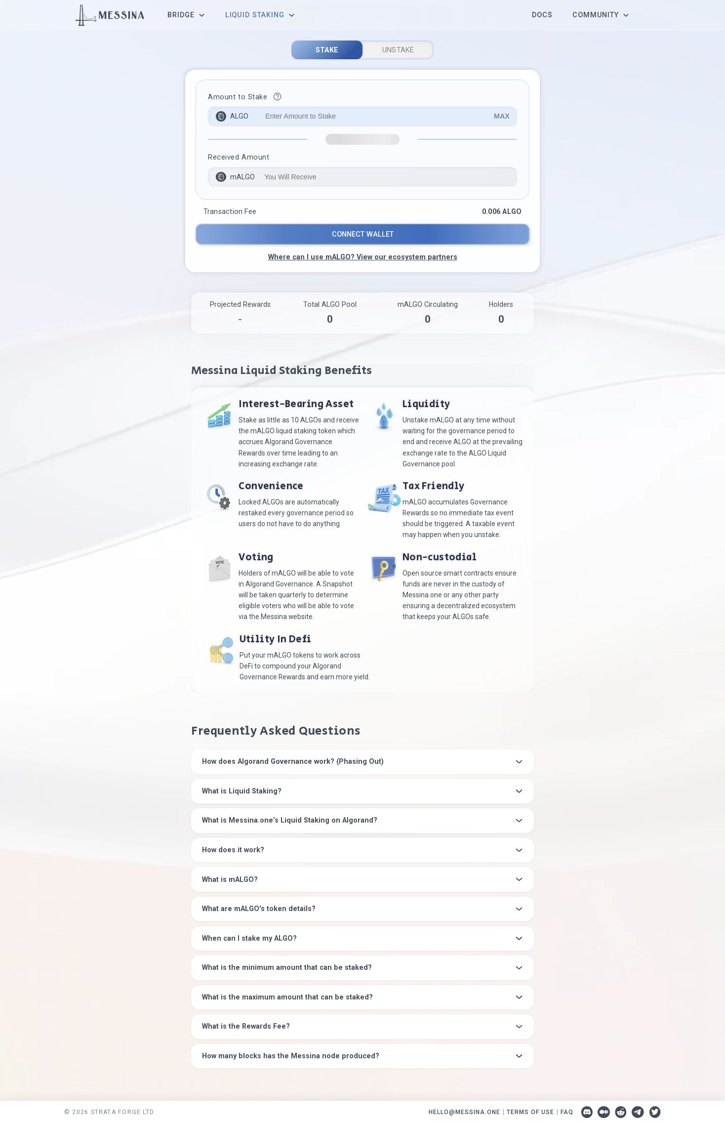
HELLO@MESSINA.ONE (464, 1109)
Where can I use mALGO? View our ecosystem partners (362, 257)
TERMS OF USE (530, 1109)
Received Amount (239, 157)
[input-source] (362, 116)
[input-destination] (362, 177)
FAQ (567, 1109)
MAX (502, 116)
